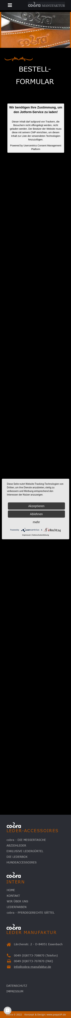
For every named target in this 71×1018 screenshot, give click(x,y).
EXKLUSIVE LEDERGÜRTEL (25, 851)
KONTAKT (13, 895)
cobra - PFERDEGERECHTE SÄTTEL (30, 912)
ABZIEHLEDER (16, 845)
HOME (11, 890)
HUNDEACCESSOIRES (22, 862)
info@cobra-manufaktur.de (32, 966)
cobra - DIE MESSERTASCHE (26, 839)
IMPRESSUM (14, 991)
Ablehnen (36, 514)
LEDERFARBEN (16, 907)
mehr (36, 522)
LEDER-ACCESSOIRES (33, 830)
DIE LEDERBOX (17, 856)
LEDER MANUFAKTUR (31, 932)
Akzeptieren (36, 506)
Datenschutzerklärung (40, 535)
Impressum (26, 535)
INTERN (15, 881)
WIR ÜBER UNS (17, 901)
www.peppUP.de (56, 1014)
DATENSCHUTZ (16, 985)
